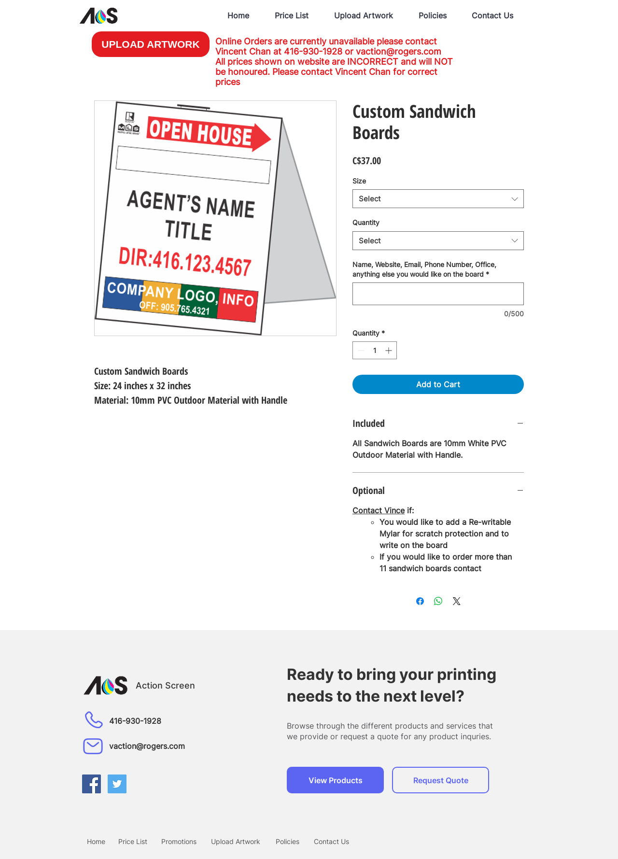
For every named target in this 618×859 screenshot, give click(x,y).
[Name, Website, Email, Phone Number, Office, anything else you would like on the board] (438, 294)
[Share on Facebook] (420, 601)
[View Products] (335, 780)
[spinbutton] (374, 350)
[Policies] (287, 841)
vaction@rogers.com (398, 51)
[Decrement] (360, 350)
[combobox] (438, 198)
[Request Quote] (440, 780)
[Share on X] (457, 601)
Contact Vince (378, 510)
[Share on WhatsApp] (438, 601)
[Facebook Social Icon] (91, 784)
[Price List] (133, 841)
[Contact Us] (331, 841)
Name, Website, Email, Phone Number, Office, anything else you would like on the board (424, 269)
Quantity (365, 222)
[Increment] (389, 350)
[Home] (96, 841)
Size (359, 181)
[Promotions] (179, 841)
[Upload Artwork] (235, 841)
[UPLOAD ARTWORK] (151, 44)
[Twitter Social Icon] (117, 784)
